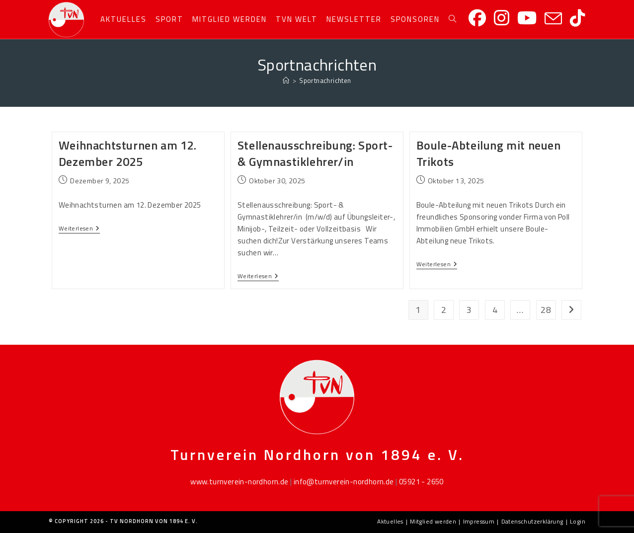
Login (577, 521)
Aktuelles (390, 521)
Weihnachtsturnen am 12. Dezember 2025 (128, 153)
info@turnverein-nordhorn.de (344, 481)
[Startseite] (286, 80)
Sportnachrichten (325, 80)
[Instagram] (501, 18)
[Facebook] (477, 18)
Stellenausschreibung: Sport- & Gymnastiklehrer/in (315, 153)
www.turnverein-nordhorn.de (239, 481)
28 (546, 309)
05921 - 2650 (421, 481)
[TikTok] (577, 18)
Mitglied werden (433, 521)
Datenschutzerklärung (532, 521)
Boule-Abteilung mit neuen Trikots (488, 153)
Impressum (479, 521)
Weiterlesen (79, 229)
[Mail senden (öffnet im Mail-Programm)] (553, 18)
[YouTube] (527, 18)
